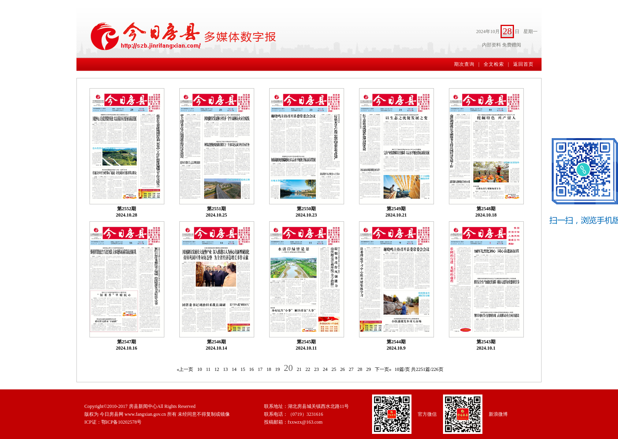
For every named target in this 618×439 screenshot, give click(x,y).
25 (333, 369)
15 (242, 369)
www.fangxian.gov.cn (145, 414)
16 (251, 369)
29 (368, 369)
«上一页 (185, 369)
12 (216, 369)
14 (234, 369)
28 (359, 369)
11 (208, 369)
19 (277, 369)
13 (225, 369)
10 (199, 369)
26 (342, 369)
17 (260, 369)
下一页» (383, 369)
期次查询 (464, 64)
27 (351, 369)
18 (268, 369)
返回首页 (523, 64)
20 (288, 368)
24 (325, 369)
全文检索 (494, 64)
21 (299, 369)
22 (307, 369)
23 (316, 369)
